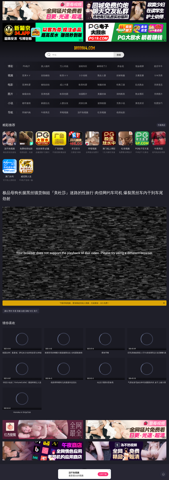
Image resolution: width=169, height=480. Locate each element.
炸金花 (121, 66)
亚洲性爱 (26, 84)
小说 (10, 103)
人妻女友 (64, 103)
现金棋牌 (139, 66)
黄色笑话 (139, 103)
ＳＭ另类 (158, 75)
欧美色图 (64, 93)
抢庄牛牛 (158, 66)
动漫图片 (83, 93)
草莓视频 (64, 112)
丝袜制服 (120, 75)
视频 (10, 75)
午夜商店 (45, 112)
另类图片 (158, 93)
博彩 (10, 66)
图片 (10, 94)
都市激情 (26, 103)
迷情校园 (102, 103)
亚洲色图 (45, 93)
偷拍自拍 (45, 84)
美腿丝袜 (102, 93)
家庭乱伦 (45, 103)
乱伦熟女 (139, 84)
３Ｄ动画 (83, 75)
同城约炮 (26, 112)
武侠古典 (83, 103)
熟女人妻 (102, 75)
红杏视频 (102, 112)
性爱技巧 (158, 103)
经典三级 (120, 84)
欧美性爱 (83, 84)
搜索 (119, 54)
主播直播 (139, 75)
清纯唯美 (120, 93)
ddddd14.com (84, 48)
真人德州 (45, 66)
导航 (10, 112)
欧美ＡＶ (64, 75)
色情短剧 (120, 112)
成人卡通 (64, 84)
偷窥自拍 (26, 93)
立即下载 (103, 474)
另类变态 (158, 84)
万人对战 (64, 66)
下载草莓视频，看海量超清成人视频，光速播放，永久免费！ (112, 303)
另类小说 (120, 103)
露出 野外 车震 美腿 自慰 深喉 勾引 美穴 (20, 311)
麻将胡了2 (102, 66)
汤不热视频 (83, 112)
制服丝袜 (102, 84)
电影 (10, 84)
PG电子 (26, 66)
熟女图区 (139, 93)
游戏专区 (83, 66)
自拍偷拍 (45, 75)
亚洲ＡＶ (26, 75)
